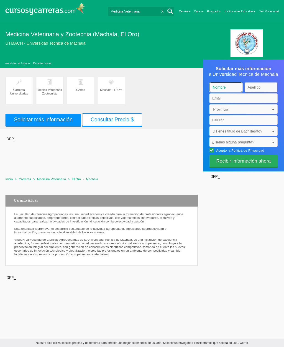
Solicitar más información (43, 119)
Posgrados (213, 11)
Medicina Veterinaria (51, 179)
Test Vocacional (269, 11)
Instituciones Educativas (240, 11)
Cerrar (244, 342)
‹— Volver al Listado (17, 63)
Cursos (198, 11)
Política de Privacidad (247, 150)
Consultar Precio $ (112, 119)
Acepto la (239, 150)
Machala (92, 179)
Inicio (9, 179)
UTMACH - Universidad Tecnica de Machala (45, 43)
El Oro (76, 179)
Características (42, 63)
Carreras (184, 11)
